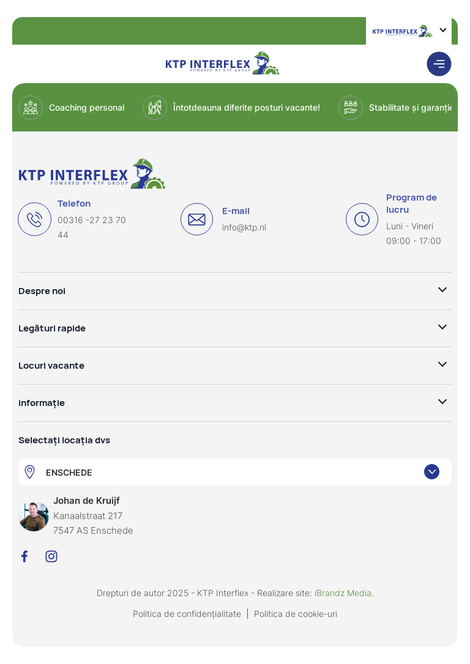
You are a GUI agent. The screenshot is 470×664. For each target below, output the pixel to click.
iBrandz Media (343, 593)
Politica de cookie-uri (295, 613)
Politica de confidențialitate (187, 613)
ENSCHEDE (69, 472)
